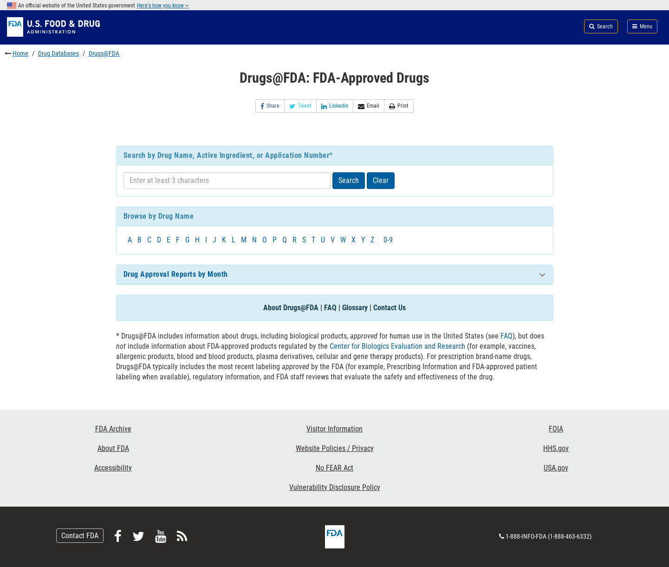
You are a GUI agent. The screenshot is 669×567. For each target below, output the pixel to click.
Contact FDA (79, 535)
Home (20, 53)
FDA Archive (113, 428)
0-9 (388, 239)
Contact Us (389, 307)
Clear (381, 180)
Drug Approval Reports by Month (175, 274)
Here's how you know (163, 5)
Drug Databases (58, 53)
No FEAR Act (334, 467)
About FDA (113, 448)
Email (368, 106)
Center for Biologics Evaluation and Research (397, 346)
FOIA (556, 428)
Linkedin (334, 106)
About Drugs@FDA (290, 307)
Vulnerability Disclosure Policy (334, 487)
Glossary (355, 307)
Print (399, 106)
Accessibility (113, 467)
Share (269, 106)
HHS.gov (556, 448)
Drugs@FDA (104, 53)
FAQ (330, 307)
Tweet (300, 106)
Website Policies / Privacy (335, 448)
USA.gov (556, 467)
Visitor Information (334, 428)
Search (348, 180)
